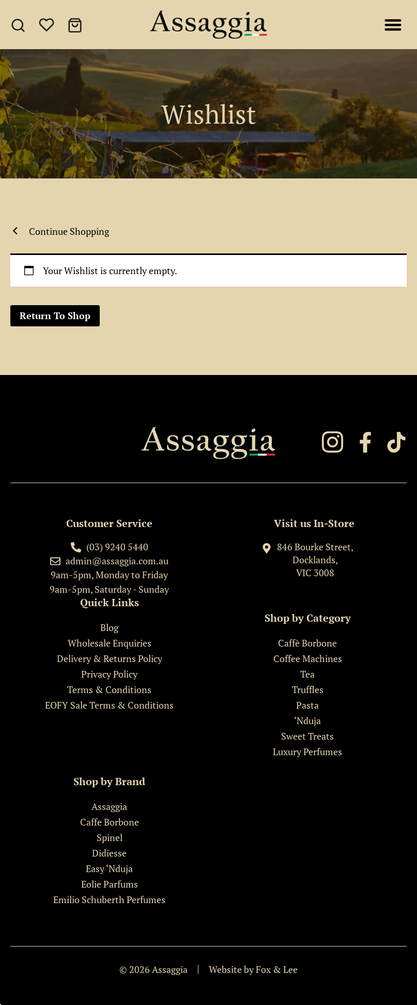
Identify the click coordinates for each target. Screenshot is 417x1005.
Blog (109, 627)
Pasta (307, 705)
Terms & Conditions (109, 689)
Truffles (307, 689)
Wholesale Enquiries (109, 643)
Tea (307, 674)
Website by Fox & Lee (253, 969)
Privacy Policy (109, 674)
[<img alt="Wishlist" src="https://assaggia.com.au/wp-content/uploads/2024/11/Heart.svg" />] (48, 27)
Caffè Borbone (307, 643)
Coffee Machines (307, 658)
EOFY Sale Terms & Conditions (109, 705)
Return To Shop (55, 315)
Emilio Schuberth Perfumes (109, 899)
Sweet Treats (307, 736)
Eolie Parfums (109, 884)
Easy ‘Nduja (109, 868)
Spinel (109, 837)
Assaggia (109, 806)
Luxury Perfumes (307, 751)
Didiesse (109, 853)
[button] (393, 24)
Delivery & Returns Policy (109, 658)
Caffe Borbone (109, 822)
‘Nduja (307, 720)
